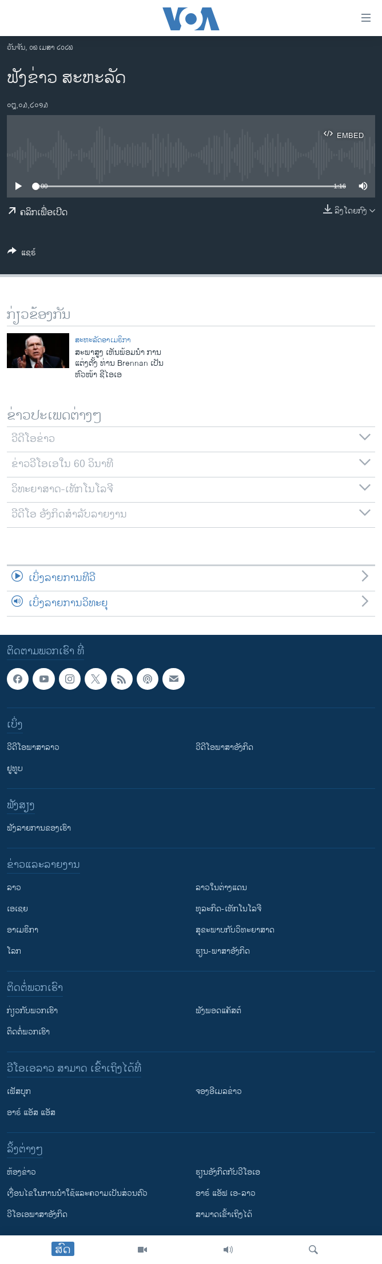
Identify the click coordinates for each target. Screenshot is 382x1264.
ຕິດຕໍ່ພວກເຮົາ (28, 1032)
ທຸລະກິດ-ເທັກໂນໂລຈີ (228, 909)
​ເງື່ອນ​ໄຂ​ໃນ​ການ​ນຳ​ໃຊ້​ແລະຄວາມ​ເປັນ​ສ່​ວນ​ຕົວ (77, 1193)
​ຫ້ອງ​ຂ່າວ (21, 1172)
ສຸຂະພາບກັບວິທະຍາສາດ (235, 930)
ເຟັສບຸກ (19, 1091)
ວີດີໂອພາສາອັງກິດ (224, 747)
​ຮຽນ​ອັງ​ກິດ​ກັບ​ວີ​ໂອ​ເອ (228, 1172)
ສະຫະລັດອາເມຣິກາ (103, 340)
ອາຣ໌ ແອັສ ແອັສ (31, 1113)
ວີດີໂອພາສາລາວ (33, 747)
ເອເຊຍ (17, 909)
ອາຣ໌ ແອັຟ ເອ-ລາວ (226, 1193)
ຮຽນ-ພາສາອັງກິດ (223, 951)
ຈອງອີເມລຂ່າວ (219, 1091)
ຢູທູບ (15, 769)
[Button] (21, 254)
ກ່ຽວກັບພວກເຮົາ (32, 1011)
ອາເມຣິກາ (22, 930)
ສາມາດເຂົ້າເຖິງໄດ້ (224, 1214)
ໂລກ (14, 951)
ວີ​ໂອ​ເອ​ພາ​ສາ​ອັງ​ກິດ (37, 1214)
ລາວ (14, 888)
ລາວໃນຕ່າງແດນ (221, 888)
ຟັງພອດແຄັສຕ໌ (218, 1011)
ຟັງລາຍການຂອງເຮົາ (39, 828)
